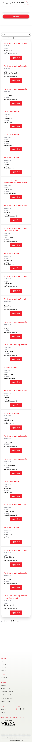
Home (3, 653)
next (18, 621)
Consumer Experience (8, 696)
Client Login (4, 712)
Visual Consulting (6, 700)
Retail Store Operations (8, 688)
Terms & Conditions (20, 738)
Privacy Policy (10, 738)
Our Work (4, 657)
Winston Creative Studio (9, 692)
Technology (4, 681)
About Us (4, 665)
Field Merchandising (7, 685)
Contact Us (4, 672)
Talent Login (5, 708)
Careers (3, 668)
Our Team (4, 661)
